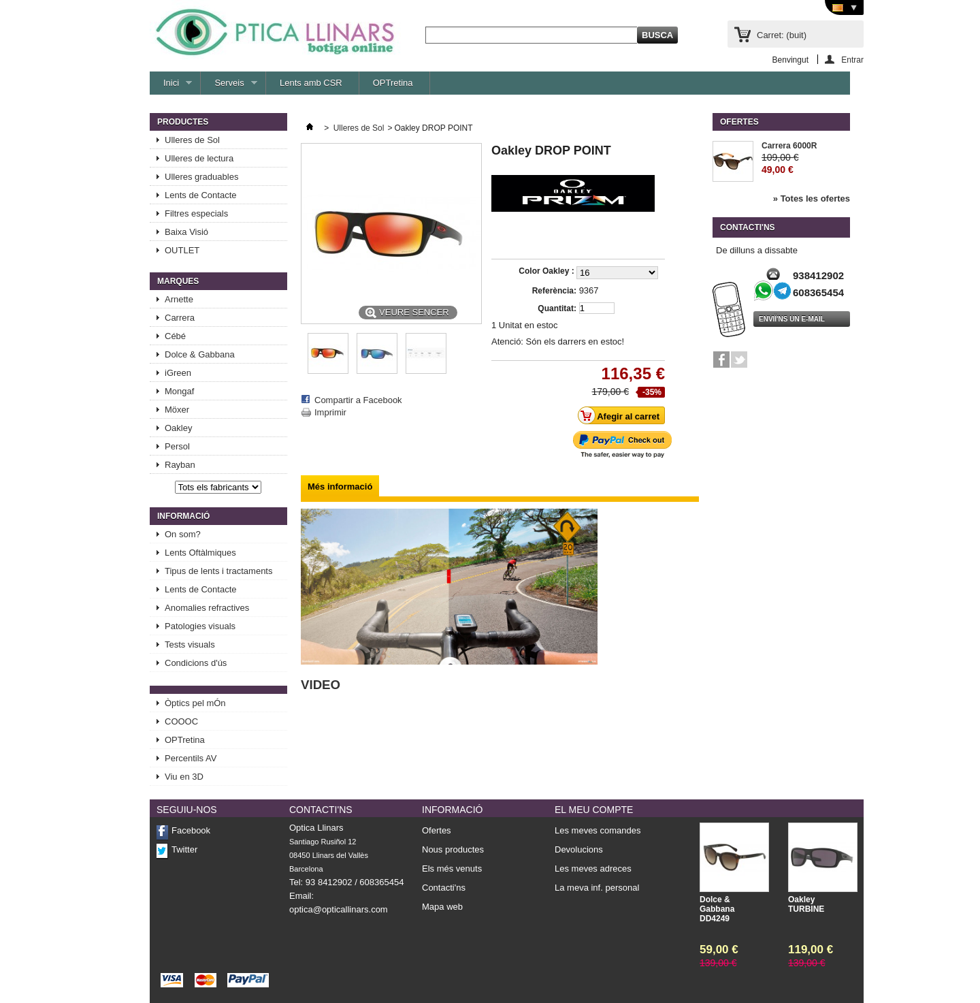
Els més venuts (452, 868)
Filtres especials (196, 213)
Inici (171, 86)
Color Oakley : (547, 271)
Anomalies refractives (207, 608)
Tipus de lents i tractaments (218, 571)
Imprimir (330, 412)
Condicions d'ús (196, 663)
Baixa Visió (186, 232)
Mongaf (179, 391)
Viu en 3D (184, 776)
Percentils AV (190, 758)
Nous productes (453, 849)
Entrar (852, 59)
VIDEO (320, 685)
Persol (177, 446)
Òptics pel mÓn (195, 703)
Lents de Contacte (201, 195)
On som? (183, 534)
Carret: (781, 35)
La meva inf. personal (597, 888)
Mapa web (442, 907)
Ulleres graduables (201, 177)
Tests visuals (190, 644)
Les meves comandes (597, 830)
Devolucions (579, 850)
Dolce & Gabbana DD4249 (717, 909)
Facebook (191, 830)
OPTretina (393, 83)
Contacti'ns (444, 887)
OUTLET (182, 250)
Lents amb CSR (311, 83)
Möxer (177, 409)
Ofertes (739, 122)
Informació (183, 516)
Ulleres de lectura (199, 158)
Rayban (180, 465)
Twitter (184, 849)
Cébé (175, 336)
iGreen (178, 373)
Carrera (180, 318)
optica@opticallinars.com (338, 909)
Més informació (340, 486)
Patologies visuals (200, 626)
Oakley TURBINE (806, 904)
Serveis (229, 86)
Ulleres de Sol (192, 140)
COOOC (181, 721)
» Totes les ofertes (811, 198)
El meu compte (594, 809)
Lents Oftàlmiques (200, 552)
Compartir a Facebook (358, 400)
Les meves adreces (593, 869)
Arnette (179, 299)
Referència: (554, 291)
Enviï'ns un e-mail (792, 319)
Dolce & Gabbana (200, 354)
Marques (178, 281)
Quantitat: (557, 308)
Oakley (178, 428)
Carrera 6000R (789, 145)
